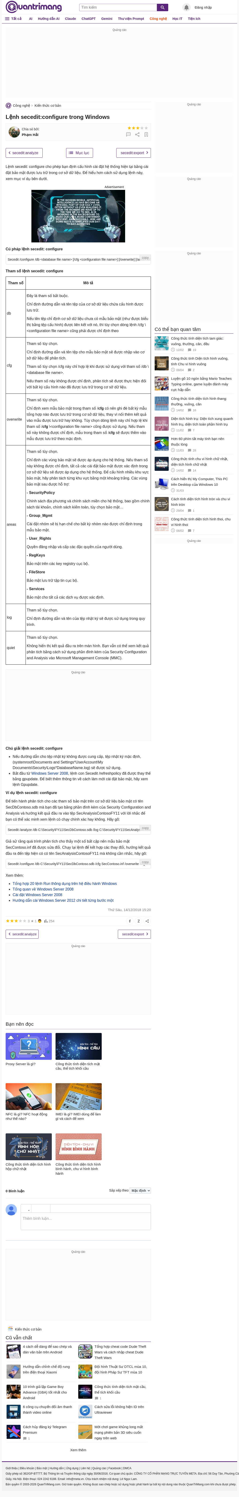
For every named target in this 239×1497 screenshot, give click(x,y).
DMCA (127, 1468)
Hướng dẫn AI (49, 19)
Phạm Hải (30, 135)
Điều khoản (27, 1468)
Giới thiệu (12, 1468)
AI (30, 19)
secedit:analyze (25, 153)
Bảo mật (42, 1468)
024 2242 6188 (46, 1479)
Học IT (177, 19)
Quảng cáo (99, 1468)
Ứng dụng (72, 1468)
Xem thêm (78, 1450)
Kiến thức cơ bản (47, 105)
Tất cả (16, 19)
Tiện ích (194, 19)
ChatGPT (89, 19)
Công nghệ (158, 19)
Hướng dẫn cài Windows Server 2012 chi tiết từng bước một (63, 900)
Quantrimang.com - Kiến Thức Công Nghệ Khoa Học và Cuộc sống (34, 7)
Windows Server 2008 (49, 773)
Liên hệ (85, 1468)
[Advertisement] (119, 65)
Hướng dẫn (56, 1468)
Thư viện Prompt (131, 19)
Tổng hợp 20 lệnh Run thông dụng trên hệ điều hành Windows (65, 884)
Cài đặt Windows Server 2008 (37, 895)
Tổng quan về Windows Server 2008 (43, 889)
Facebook (114, 1468)
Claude (70, 19)
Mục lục (82, 153)
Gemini (106, 19)
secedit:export (132, 153)
